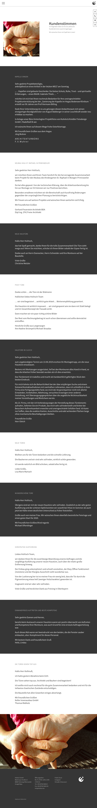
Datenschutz (23, 799)
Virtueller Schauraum (61, 782)
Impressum (17, 799)
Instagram (58, 780)
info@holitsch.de (39, 788)
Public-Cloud (58, 778)
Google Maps (18, 784)
